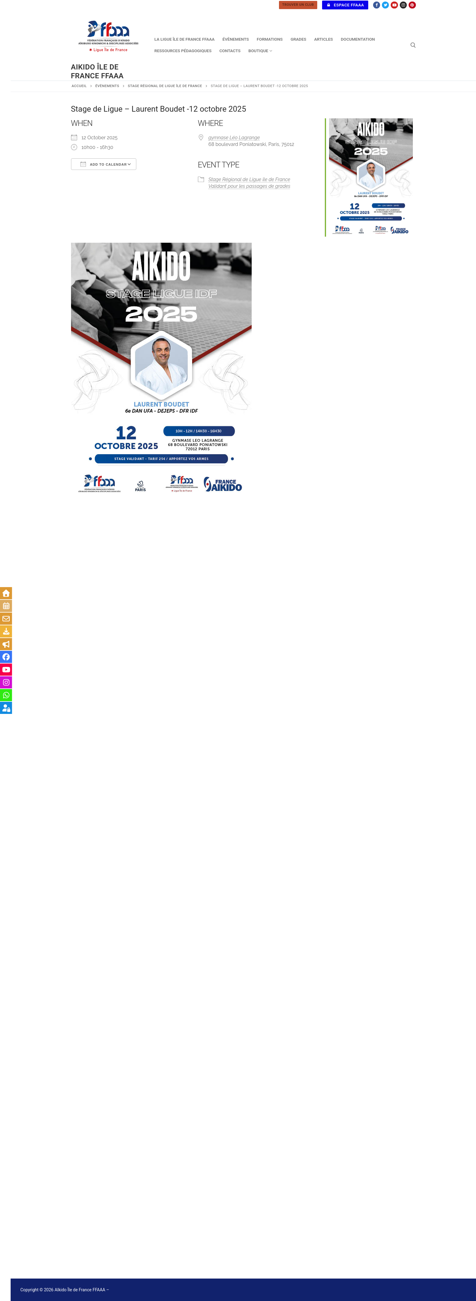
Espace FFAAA (345, 4)
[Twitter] (385, 5)
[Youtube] (394, 5)
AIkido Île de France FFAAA (97, 71)
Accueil (79, 86)
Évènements (107, 86)
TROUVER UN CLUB (298, 5)
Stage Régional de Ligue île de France (165, 86)
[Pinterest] (412, 5)
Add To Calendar (103, 164)
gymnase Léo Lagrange (234, 137)
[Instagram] (403, 5)
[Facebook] (376, 5)
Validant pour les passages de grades (250, 186)
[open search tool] (413, 45)
